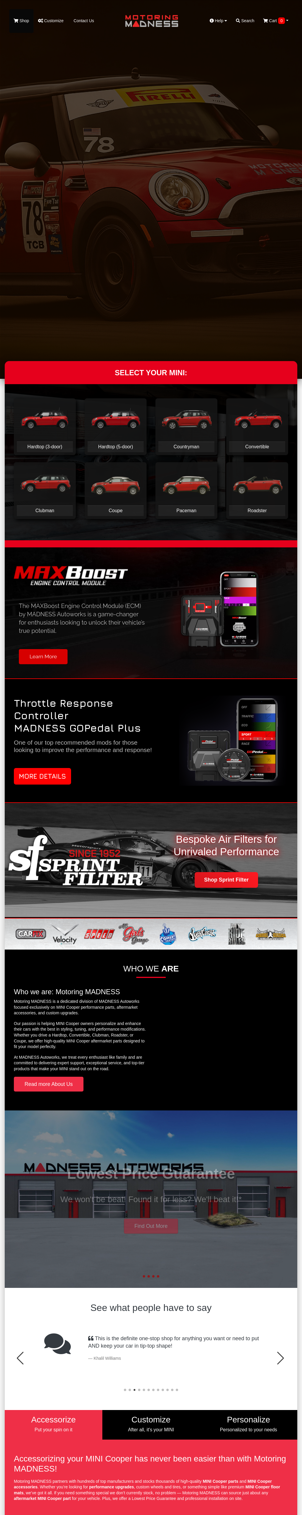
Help (218, 20)
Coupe (115, 510)
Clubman (44, 510)
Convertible (257, 446)
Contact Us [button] (151, 1231)
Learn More (43, 656)
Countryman (186, 446)
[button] (144, 1276)
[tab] (53, 1425)
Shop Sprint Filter (226, 880)
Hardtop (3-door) (44, 446)
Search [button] (245, 20)
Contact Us (83, 20)
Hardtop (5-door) (115, 446)
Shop (21, 20)
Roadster (257, 510)
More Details (42, 776)
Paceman (186, 510)
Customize (51, 20)
